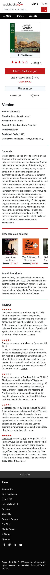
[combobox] (25, 9)
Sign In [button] (35, 4)
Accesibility (23, 565)
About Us (6, 514)
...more (31, 334)
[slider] (19, 62)
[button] (8, 16)
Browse (20, 16)
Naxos (15, 129)
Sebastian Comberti (20, 116)
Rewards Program (10, 519)
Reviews (6, 509)
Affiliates (6, 534)
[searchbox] (22, 9)
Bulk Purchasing (9, 494)
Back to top (25, 475)
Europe (34, 138)
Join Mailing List (10, 504)
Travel (27, 138)
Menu (7, 16)
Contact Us (7, 489)
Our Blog (6, 524)
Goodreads (7, 312)
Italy (41, 138)
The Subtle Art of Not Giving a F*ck (32, 257)
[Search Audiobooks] (44, 9)
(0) (44, 4)
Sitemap (6, 539)
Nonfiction (19, 138)
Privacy (34, 565)
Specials (33, 16)
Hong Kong (10, 257)
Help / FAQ (7, 499)
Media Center (8, 529)
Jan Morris (15, 111)
